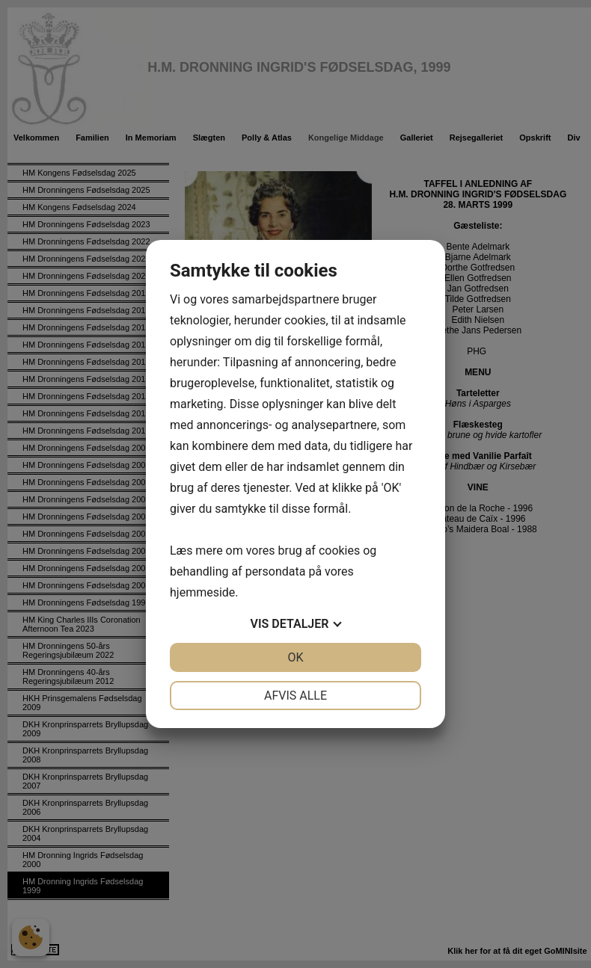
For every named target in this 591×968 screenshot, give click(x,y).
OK (295, 657)
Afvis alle (295, 695)
